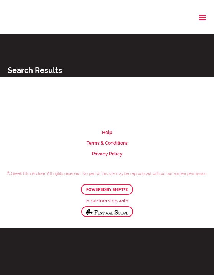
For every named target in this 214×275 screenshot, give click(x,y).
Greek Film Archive (39, 17)
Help (107, 132)
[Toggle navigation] (202, 17)
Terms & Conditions (107, 142)
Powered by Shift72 (107, 189)
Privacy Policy (107, 153)
